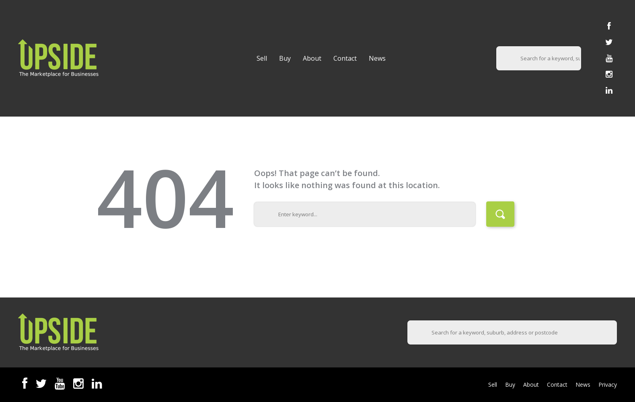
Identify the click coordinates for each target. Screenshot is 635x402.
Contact (345, 58)
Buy (285, 58)
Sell (262, 58)
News (377, 58)
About (312, 58)
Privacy (607, 385)
